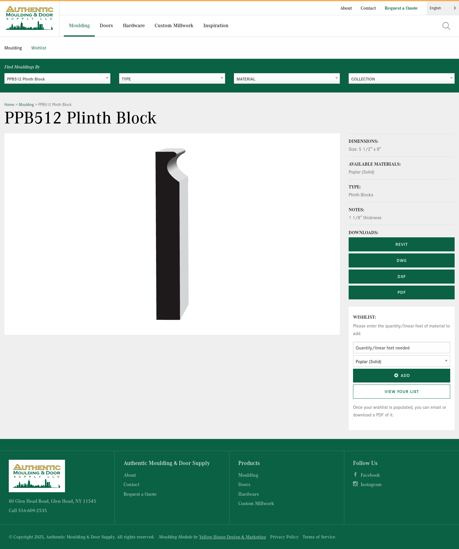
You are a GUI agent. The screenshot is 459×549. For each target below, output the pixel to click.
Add (401, 375)
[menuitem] (79, 26)
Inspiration (215, 25)
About (346, 8)
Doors (106, 25)
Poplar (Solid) (361, 171)
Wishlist (38, 47)
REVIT (401, 244)
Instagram (371, 484)
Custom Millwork (174, 25)
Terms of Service (319, 536)
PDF (402, 292)
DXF (402, 276)
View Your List (402, 391)
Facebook (370, 474)
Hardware (134, 25)
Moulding (79, 25)
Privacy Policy (284, 536)
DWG (402, 260)
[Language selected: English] (443, 8)
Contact (368, 8)
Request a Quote (401, 8)
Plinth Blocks (361, 194)
